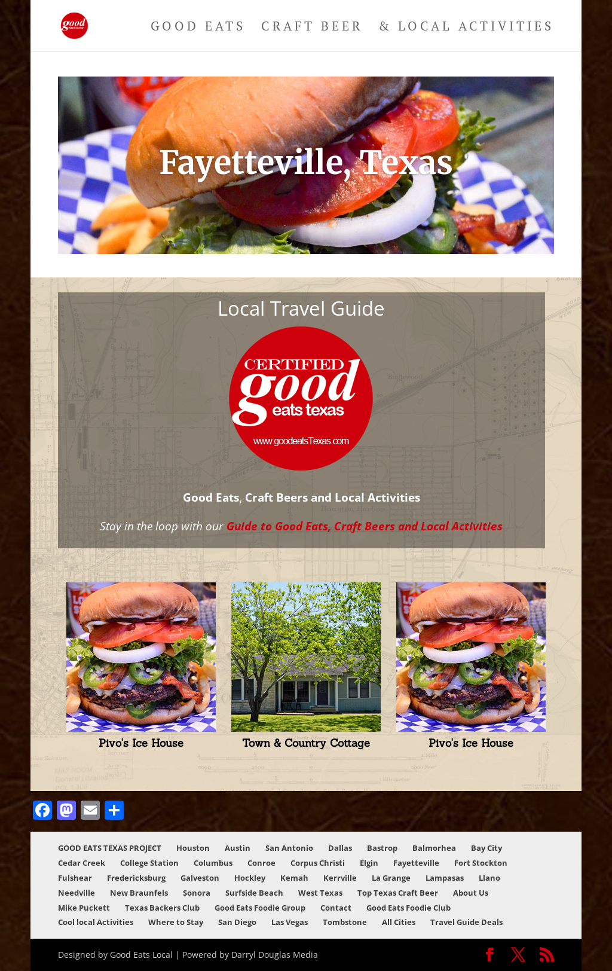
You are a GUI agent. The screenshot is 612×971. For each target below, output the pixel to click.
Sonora (196, 892)
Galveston (199, 877)
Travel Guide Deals (466, 922)
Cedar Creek (81, 862)
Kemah (294, 877)
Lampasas (445, 877)
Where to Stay (175, 922)
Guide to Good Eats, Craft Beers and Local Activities (365, 525)
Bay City (486, 847)
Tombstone (345, 922)
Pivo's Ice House (141, 743)
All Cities (398, 922)
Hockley (249, 877)
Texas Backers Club (162, 907)
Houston (193, 847)
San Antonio (289, 847)
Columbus (213, 862)
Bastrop (382, 847)
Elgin (369, 862)
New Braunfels (139, 892)
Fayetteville (416, 862)
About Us (470, 892)
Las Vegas (289, 922)
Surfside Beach (254, 892)
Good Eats (198, 28)
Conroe (261, 862)
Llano (489, 877)
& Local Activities (466, 28)
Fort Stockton (480, 862)
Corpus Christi (317, 862)
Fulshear (75, 877)
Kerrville (340, 877)
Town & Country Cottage (306, 743)
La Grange (391, 877)
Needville (76, 892)
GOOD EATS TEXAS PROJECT (109, 847)
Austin (237, 847)
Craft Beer (312, 28)
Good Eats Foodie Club (408, 907)
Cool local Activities (95, 922)
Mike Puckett (84, 907)
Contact (335, 907)
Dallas (340, 847)
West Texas (320, 892)
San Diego (237, 922)
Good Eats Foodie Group (260, 907)
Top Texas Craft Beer (397, 892)
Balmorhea (434, 847)
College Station (149, 862)
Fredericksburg (136, 877)
